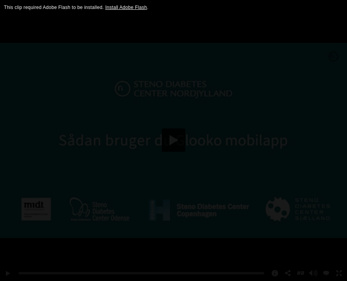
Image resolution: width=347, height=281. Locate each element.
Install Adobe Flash (126, 7)
